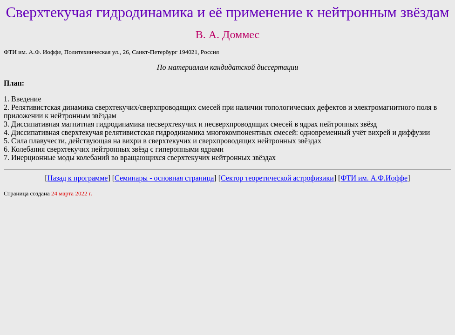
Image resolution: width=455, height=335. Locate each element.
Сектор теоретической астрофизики (277, 178)
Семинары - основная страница (164, 178)
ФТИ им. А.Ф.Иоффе (373, 178)
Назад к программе (78, 178)
